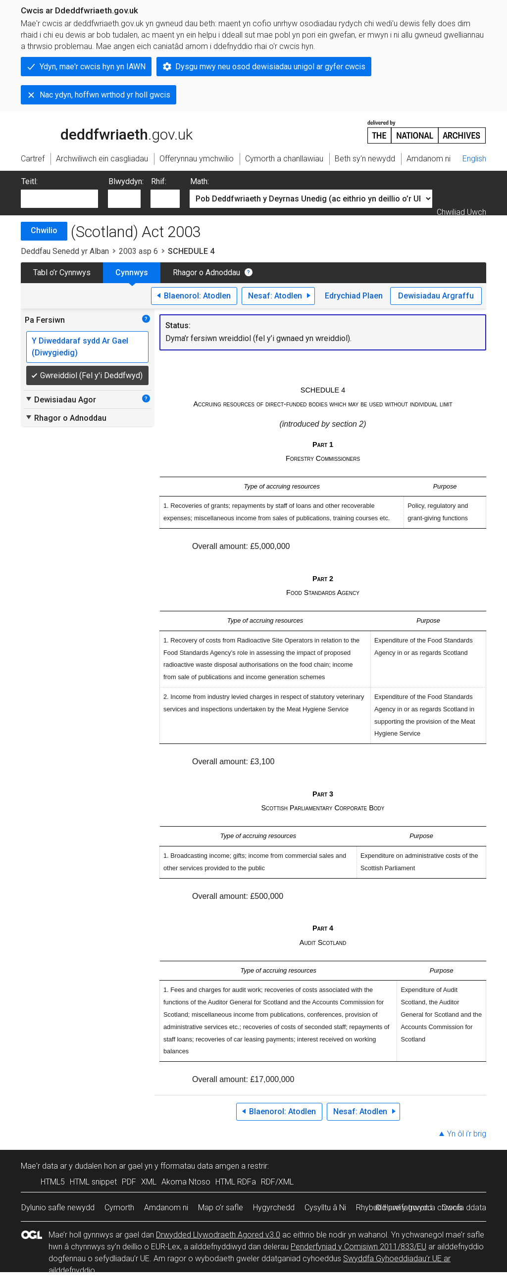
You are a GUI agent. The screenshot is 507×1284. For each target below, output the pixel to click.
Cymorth (119, 1207)
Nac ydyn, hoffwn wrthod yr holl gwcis (105, 94)
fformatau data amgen (199, 1166)
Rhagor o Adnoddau (206, 272)
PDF (129, 1181)
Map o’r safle (220, 1207)
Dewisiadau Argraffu (436, 295)
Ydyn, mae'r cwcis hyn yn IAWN (93, 66)
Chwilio (44, 230)
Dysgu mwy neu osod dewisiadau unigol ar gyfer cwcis (270, 66)
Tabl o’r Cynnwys (62, 272)
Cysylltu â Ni (325, 1207)
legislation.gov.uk (99, 131)
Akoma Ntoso (185, 1181)
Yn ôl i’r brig (466, 1133)
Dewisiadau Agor (60, 399)
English (474, 158)
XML (148, 1181)
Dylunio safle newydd (58, 1207)
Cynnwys (131, 272)
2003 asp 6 (138, 251)
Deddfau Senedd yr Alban (65, 251)
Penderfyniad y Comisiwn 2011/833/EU (358, 1246)
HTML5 (53, 1181)
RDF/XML (277, 1181)
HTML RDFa (235, 1181)
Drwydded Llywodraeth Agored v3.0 (218, 1234)
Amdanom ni (166, 1207)
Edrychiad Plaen (354, 295)
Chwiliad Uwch (461, 212)
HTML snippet (93, 1181)
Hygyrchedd (274, 1207)
